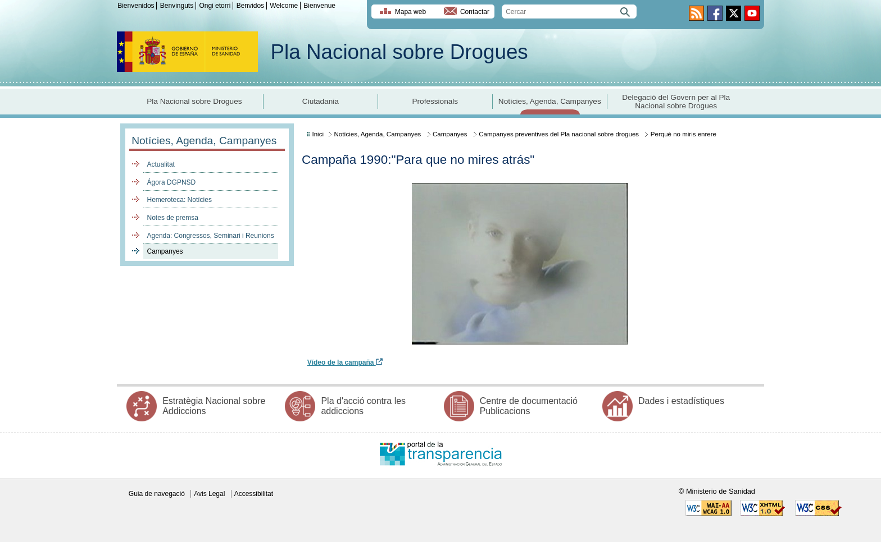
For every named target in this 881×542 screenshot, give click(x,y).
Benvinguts (176, 6)
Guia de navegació (157, 494)
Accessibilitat (253, 494)
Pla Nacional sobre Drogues (399, 51)
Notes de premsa (172, 218)
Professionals (435, 101)
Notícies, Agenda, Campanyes (549, 101)
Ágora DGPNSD (171, 182)
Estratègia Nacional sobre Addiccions (213, 406)
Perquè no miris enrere (683, 134)
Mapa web (410, 12)
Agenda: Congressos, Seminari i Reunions (210, 236)
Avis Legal (209, 494)
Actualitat (161, 164)
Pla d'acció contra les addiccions (363, 406)
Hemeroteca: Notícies (179, 200)
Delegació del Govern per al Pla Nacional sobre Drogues (676, 101)
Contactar (474, 12)
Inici (318, 134)
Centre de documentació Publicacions (529, 406)
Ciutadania (320, 101)
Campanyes (165, 251)
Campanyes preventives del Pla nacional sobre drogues (559, 134)
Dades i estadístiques (681, 401)
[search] (569, 11)
